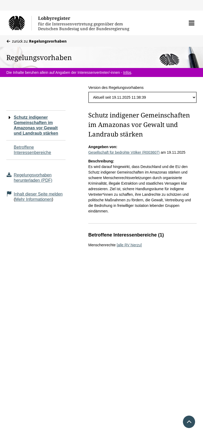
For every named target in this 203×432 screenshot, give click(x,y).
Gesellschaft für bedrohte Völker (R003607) (124, 152)
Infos (127, 72)
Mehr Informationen (33, 199)
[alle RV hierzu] (129, 245)
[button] (191, 23)
